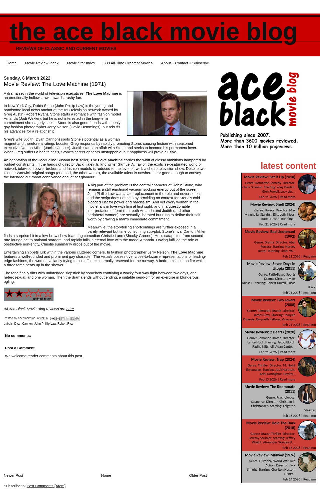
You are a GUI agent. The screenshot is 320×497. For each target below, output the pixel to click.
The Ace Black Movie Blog (154, 31)
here (70, 309)
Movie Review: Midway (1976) (270, 455)
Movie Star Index (81, 63)
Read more (288, 197)
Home (11, 63)
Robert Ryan (66, 323)
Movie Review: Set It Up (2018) (269, 177)
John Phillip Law (45, 323)
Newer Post (13, 475)
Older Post (198, 475)
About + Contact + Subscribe (185, 63)
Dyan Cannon (23, 323)
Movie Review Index (41, 63)
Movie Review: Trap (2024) (273, 359)
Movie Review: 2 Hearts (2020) (269, 332)
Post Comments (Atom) (46, 486)
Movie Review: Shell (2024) (272, 204)
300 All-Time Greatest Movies (128, 63)
